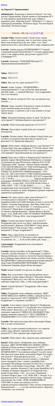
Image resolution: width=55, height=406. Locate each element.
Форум (4, 5)
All (41, 33)
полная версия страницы (12, 401)
